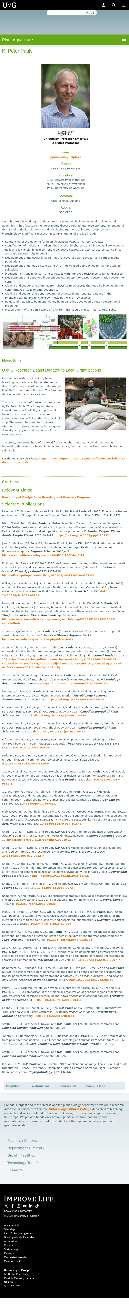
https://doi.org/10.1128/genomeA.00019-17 (39, 839)
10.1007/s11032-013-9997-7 (99, 959)
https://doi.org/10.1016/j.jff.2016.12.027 (60, 875)
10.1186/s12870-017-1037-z (61, 823)
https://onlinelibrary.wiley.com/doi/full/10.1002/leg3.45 (43, 555)
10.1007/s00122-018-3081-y (29, 747)
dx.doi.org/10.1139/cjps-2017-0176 (60, 715)
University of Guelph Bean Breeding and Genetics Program (46, 497)
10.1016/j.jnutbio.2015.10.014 (48, 923)
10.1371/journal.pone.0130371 (69, 939)
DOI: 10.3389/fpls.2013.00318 (59, 999)
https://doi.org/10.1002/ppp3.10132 (82, 535)
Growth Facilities (21, 1155)
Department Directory (25, 1148)
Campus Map (95, 1086)
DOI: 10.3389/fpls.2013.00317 (91, 979)
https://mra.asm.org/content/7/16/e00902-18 (75, 683)
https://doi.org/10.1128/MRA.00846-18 (75, 699)
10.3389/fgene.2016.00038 (36, 903)
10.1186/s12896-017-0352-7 (23, 855)
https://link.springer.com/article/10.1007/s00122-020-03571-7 (48, 575)
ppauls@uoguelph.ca (65, 157)
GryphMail (13, 1086)
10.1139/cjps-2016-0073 (55, 887)
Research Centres (22, 1141)
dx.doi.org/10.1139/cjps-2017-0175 (59, 731)
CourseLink (67, 1086)
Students (14, 1170)
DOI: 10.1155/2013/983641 (54, 1016)
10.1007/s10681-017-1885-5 (28, 763)
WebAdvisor (40, 1086)
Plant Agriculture (17, 39)
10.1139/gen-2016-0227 (39, 803)
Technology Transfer (24, 1163)
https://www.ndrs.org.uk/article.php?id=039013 (37, 639)
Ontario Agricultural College (70, 1109)
